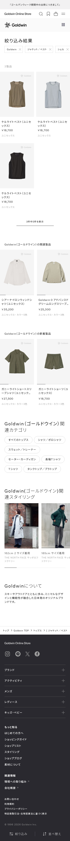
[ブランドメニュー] (63, 25)
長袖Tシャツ (53, 461)
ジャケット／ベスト (37, 49)
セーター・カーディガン (22, 461)
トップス (37, 630)
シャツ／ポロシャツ (49, 441)
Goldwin (12, 49)
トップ (6, 630)
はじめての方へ (14, 733)
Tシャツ (13, 470)
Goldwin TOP (21, 630)
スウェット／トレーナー (22, 451)
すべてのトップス (18, 441)
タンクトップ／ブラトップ (42, 470)
